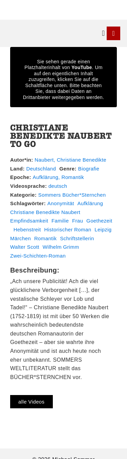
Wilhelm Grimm (61, 247)
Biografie (89, 168)
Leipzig (102, 229)
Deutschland (41, 168)
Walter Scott (24, 247)
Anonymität (60, 203)
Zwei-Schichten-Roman (38, 256)
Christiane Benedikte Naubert (45, 212)
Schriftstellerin (77, 238)
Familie (60, 221)
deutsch (57, 186)
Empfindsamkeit (29, 221)
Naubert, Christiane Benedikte (70, 160)
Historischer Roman (67, 229)
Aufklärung (90, 203)
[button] (103, 33)
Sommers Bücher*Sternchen (72, 195)
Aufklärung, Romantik (58, 177)
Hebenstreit (27, 229)
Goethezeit (99, 221)
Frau (77, 221)
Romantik (45, 238)
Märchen (20, 238)
